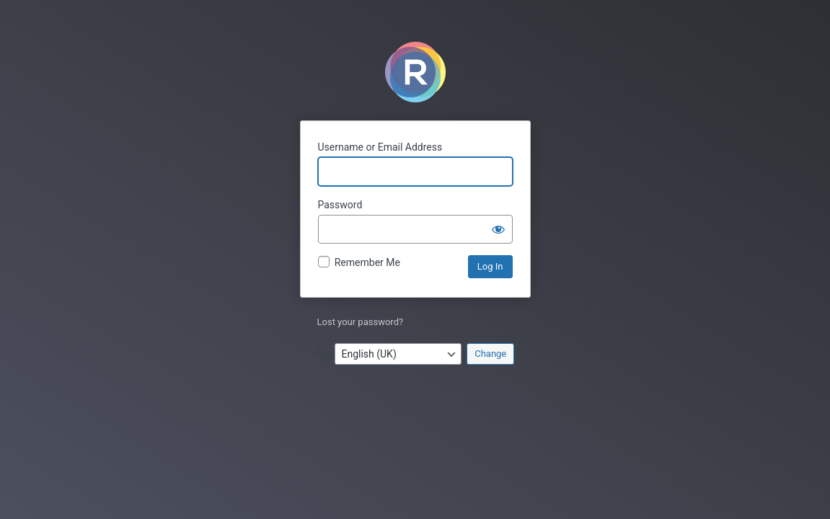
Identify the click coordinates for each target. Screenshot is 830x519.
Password (340, 204)
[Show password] (498, 229)
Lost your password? (360, 321)
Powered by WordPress (415, 72)
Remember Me (367, 262)
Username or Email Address (380, 147)
